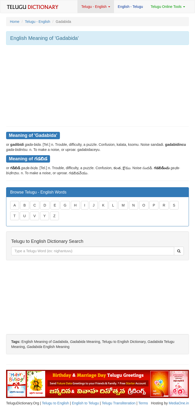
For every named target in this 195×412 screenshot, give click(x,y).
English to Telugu (85, 403)
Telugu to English (55, 403)
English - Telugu (130, 7)
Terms (143, 403)
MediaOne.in (179, 403)
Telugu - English (95, 7)
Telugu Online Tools (168, 7)
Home (14, 22)
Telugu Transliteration (118, 403)
